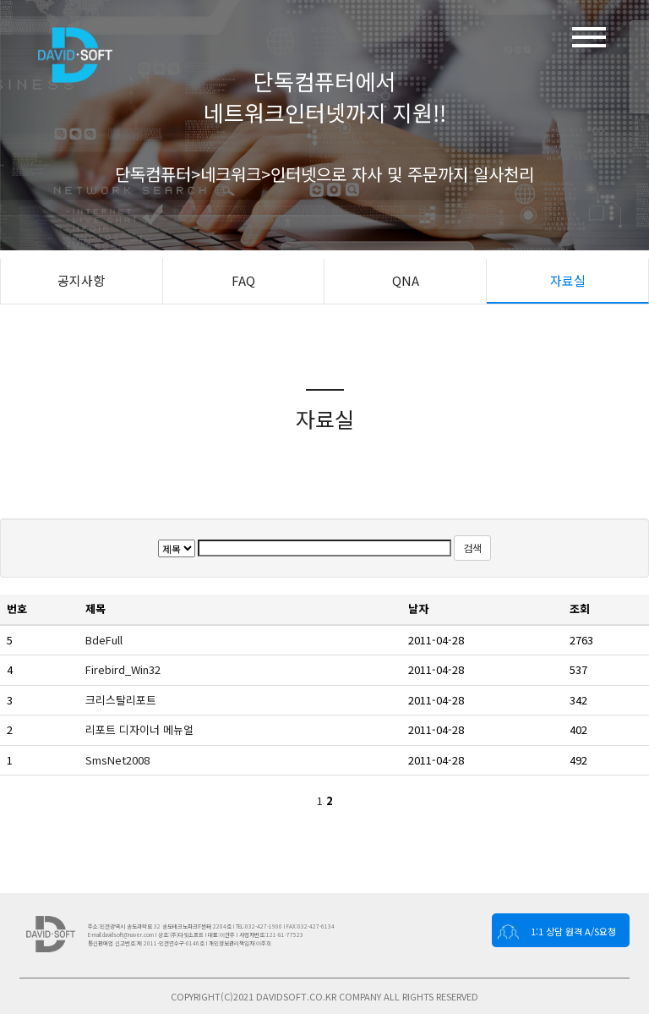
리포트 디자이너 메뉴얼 (141, 729)
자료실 (568, 280)
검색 (472, 547)
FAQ (243, 280)
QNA (405, 280)
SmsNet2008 (119, 760)
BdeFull (105, 640)
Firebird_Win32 (124, 669)
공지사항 (81, 280)
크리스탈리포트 (122, 700)
